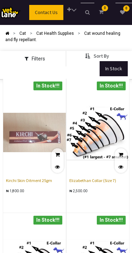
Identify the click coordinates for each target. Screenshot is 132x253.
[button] (72, 10)
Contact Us (46, 12)
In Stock (113, 68)
